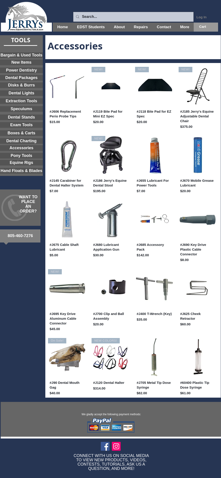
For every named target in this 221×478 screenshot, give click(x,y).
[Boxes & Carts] (21, 133)
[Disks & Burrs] (21, 85)
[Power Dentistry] (21, 70)
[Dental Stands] (21, 117)
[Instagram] (116, 446)
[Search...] (133, 17)
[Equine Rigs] (21, 163)
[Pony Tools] (21, 156)
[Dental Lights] (21, 93)
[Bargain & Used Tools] (21, 55)
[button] (206, 27)
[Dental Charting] (21, 141)
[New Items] (21, 62)
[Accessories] (21, 148)
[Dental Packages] (21, 78)
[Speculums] (21, 109)
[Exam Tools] (21, 125)
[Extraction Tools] (21, 101)
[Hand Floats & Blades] (21, 171)
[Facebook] (105, 446)
